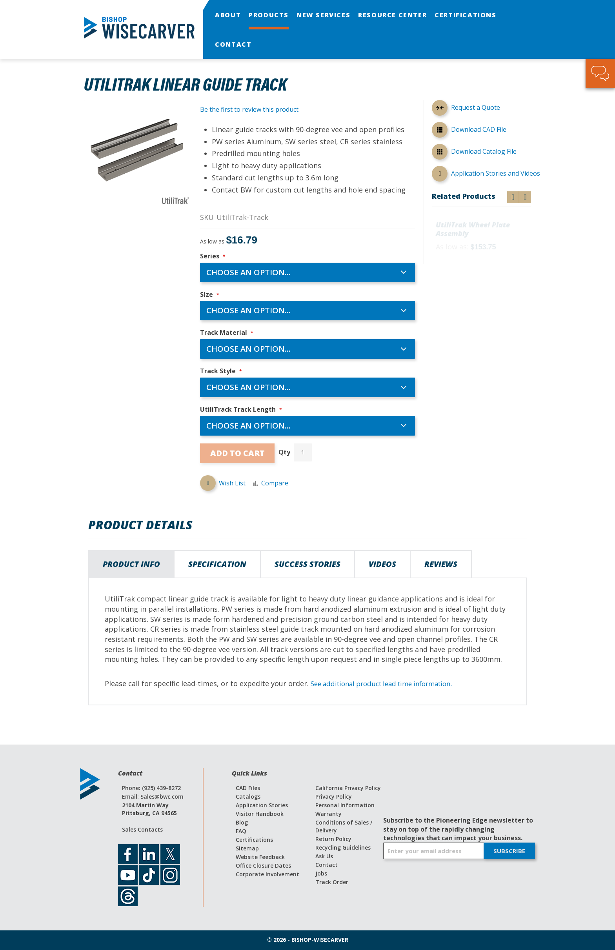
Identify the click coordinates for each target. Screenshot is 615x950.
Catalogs (248, 796)
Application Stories (262, 805)
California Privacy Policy (348, 788)
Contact (326, 864)
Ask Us (324, 856)
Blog (242, 822)
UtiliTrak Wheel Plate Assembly (473, 229)
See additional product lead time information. (388, 683)
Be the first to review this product (249, 109)
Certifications (254, 839)
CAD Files (248, 788)
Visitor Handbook (260, 813)
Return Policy (333, 839)
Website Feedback (260, 857)
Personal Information (345, 805)
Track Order (331, 882)
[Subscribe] (509, 851)
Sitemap (247, 848)
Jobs (321, 873)
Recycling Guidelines (343, 847)
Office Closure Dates (263, 865)
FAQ (241, 831)
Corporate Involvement (267, 874)
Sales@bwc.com (162, 796)
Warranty (328, 813)
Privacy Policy (333, 796)
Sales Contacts (142, 829)
